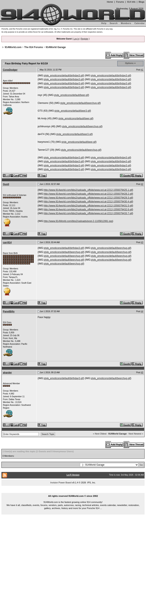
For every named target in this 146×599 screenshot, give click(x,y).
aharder (7, 372)
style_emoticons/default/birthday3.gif (63, 75)
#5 (142, 372)
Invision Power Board (60, 482)
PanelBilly (8, 311)
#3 (142, 242)
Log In (76, 39)
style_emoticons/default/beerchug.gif (80, 103)
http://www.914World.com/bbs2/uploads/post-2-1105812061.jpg (78, 221)
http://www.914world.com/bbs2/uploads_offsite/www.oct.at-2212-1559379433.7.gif (88, 213)
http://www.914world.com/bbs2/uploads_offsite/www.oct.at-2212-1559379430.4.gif (88, 201)
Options (129, 63)
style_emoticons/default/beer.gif (71, 95)
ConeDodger (10, 69)
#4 (142, 311)
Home (110, 2)
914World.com (13, 47)
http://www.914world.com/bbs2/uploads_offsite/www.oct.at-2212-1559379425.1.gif (88, 190)
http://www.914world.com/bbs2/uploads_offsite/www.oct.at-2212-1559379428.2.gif (88, 193)
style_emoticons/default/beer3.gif (72, 110)
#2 (142, 184)
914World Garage (56, 47)
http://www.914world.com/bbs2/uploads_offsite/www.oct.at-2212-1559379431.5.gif (88, 205)
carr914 (7, 242)
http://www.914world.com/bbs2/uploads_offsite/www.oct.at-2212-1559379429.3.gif (88, 197)
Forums (120, 2)
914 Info (131, 2)
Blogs (141, 2)
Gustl (6, 184)
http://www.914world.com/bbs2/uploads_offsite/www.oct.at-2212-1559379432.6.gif (88, 209)
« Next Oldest (100, 433)
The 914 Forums (33, 47)
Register (84, 39)
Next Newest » (136, 433)
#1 (142, 70)
